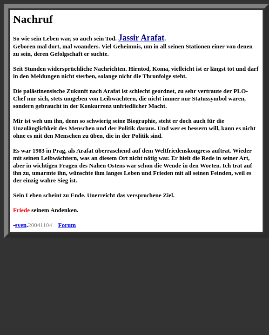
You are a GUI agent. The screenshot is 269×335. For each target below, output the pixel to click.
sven (21, 224)
